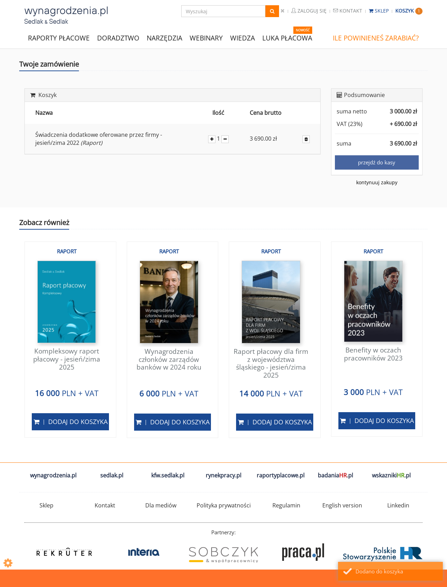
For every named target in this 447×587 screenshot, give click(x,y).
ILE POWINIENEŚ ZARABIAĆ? (376, 38)
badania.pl (335, 475)
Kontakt (347, 10)
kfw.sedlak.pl (167, 475)
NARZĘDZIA (164, 38)
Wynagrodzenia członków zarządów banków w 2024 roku (169, 359)
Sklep (379, 10)
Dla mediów (160, 505)
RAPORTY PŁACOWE (59, 38)
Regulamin (286, 505)
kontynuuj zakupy (376, 182)
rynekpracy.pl (223, 475)
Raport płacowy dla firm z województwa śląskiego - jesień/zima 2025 (271, 363)
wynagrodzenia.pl (53, 475)
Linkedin (398, 505)
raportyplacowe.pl (281, 475)
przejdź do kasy (376, 162)
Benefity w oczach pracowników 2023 (373, 354)
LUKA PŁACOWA (287, 38)
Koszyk (409, 10)
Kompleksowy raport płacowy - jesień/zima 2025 (66, 359)
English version (342, 505)
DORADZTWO (118, 38)
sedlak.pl (111, 475)
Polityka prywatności (224, 505)
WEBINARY (206, 38)
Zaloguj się (309, 10)
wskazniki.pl (391, 475)
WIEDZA (242, 38)
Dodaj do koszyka (71, 421)
